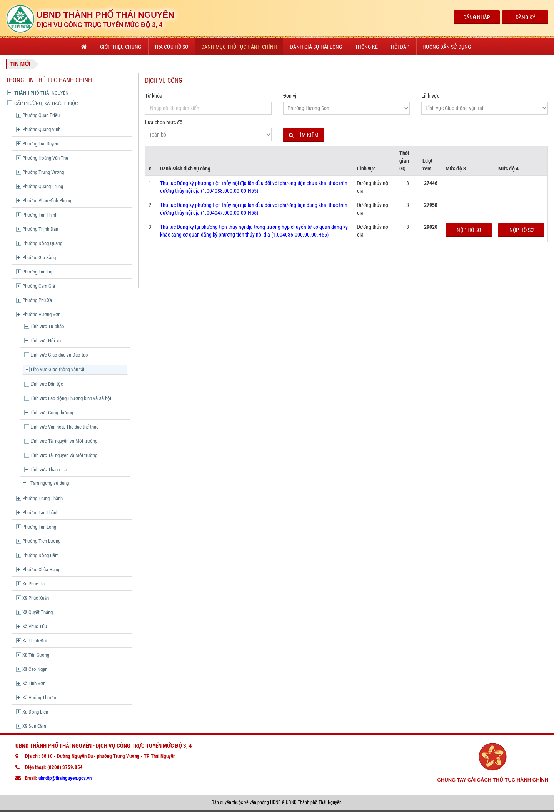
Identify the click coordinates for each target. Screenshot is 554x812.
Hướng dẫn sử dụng (446, 47)
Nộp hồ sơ (469, 230)
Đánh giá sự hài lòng (316, 47)
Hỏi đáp (400, 47)
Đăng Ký (525, 17)
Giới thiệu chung (120, 47)
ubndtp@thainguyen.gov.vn (65, 778)
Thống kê (366, 47)
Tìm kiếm (304, 135)
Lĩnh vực (430, 96)
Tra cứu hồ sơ (171, 47)
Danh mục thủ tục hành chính (239, 47)
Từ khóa (153, 96)
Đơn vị (289, 96)
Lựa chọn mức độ (163, 122)
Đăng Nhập (476, 17)
